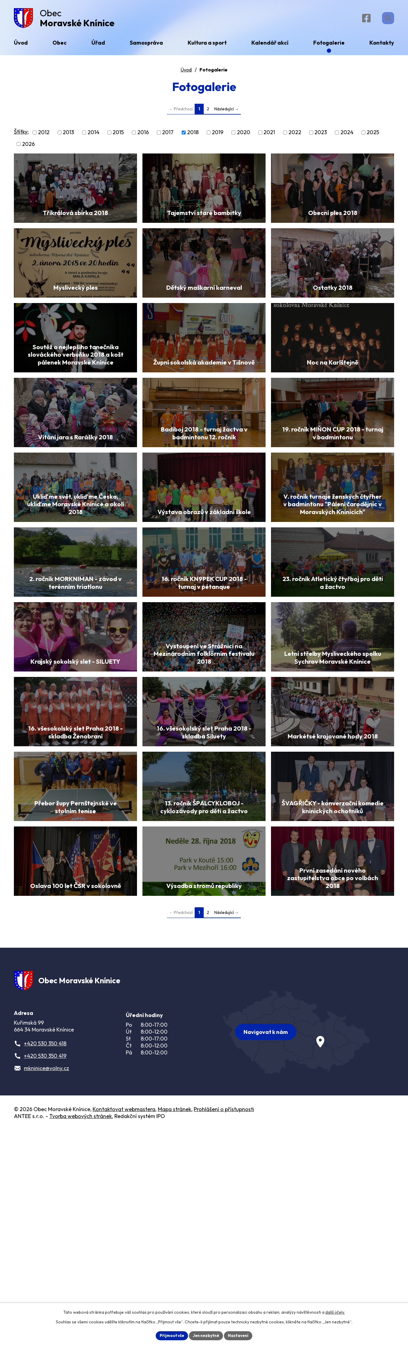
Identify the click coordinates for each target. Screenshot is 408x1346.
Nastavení (240, 1335)
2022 (294, 134)
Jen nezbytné (206, 1335)
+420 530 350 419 (45, 1272)
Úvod (186, 72)
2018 (193, 134)
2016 (143, 134)
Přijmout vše (170, 1335)
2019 (217, 134)
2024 (346, 134)
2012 (43, 134)
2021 (269, 134)
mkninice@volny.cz (46, 1284)
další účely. (335, 1311)
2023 (320, 134)
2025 (373, 134)
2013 (68, 134)
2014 (93, 134)
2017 (168, 134)
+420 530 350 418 (45, 1259)
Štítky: (21, 134)
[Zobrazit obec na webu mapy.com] (296, 1245)
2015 (118, 134)
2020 (243, 134)
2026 (28, 146)
